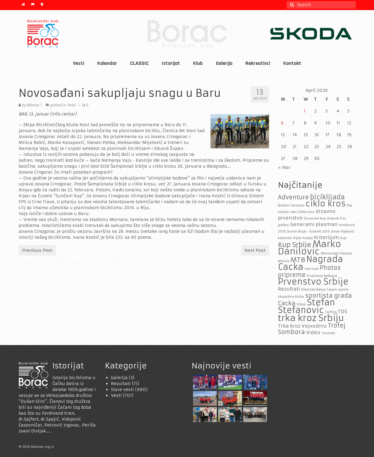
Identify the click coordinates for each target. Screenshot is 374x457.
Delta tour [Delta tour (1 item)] (306, 212)
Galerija (119, 377)
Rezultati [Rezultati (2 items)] (289, 289)
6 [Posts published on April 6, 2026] (282, 123)
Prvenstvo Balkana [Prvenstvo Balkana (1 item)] (322, 276)
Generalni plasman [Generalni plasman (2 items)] (314, 224)
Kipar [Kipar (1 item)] (297, 238)
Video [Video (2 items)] (313, 332)
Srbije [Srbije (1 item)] (301, 304)
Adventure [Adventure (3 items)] (293, 197)
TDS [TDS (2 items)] (342, 311)
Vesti (71, 105)
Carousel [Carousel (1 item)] (297, 205)
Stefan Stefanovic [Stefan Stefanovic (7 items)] (306, 306)
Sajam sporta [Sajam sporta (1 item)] (338, 289)
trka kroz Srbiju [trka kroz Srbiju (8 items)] (311, 317)
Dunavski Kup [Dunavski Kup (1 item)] (315, 218)
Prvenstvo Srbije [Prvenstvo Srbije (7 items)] (313, 282)
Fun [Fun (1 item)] (343, 218)
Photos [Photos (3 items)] (330, 267)
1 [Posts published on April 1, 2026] (304, 111)
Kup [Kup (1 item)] (343, 238)
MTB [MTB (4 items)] (297, 260)
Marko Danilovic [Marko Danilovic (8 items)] (309, 247)
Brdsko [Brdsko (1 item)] (283, 205)
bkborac (33, 105)
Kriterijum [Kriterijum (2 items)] (326, 237)
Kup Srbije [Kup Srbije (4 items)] (294, 244)
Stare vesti (122, 389)
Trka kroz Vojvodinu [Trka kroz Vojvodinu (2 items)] (302, 326)
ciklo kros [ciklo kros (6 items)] (326, 204)
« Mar (284, 167)
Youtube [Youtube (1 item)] (328, 333)
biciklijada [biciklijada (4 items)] (327, 197)
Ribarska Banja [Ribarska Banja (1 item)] (313, 289)
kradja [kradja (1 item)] (308, 238)
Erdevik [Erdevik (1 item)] (333, 218)
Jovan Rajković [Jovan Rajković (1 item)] (342, 231)
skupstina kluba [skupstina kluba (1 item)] (291, 297)
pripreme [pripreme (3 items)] (292, 274)
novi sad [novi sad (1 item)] (311, 269)
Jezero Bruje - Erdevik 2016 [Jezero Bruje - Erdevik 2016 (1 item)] (308, 231)
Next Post (255, 250)
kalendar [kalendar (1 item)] (285, 238)
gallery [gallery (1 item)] (283, 225)
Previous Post (37, 250)
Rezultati (121, 383)
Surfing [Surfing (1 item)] (331, 312)
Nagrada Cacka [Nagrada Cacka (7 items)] (310, 263)
